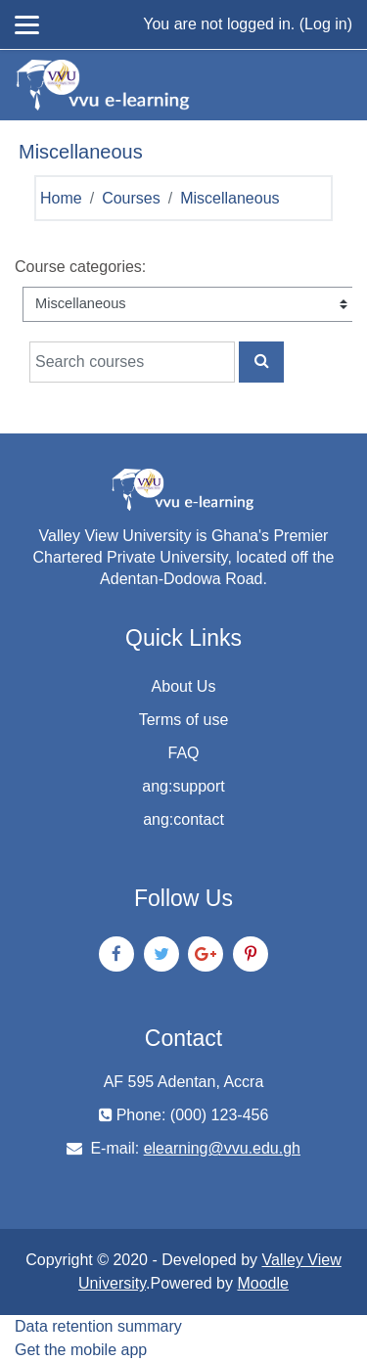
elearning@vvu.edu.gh (222, 1148)
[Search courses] (132, 362)
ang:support (183, 786)
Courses (131, 198)
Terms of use (184, 719)
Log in (325, 24)
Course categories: (80, 266)
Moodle (262, 1283)
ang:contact (183, 819)
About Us (184, 686)
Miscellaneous (229, 198)
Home (61, 198)
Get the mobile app (81, 1349)
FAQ (183, 753)
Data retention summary (98, 1326)
